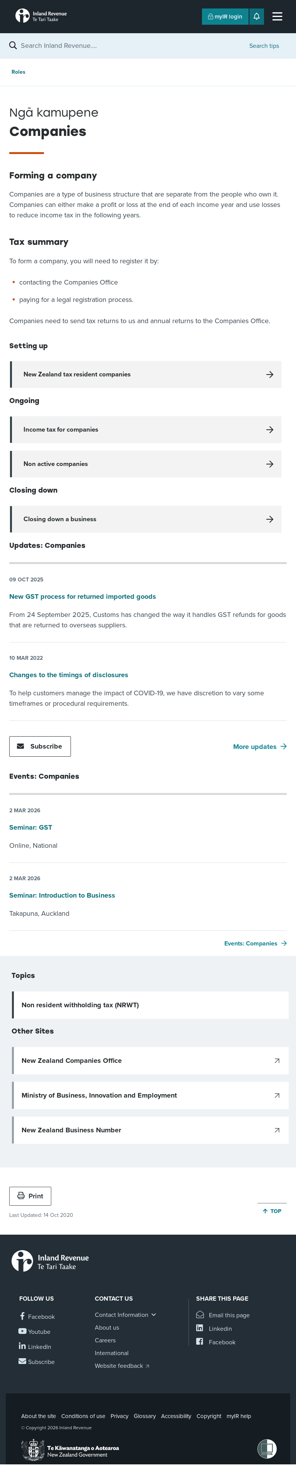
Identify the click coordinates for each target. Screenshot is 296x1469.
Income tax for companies (61, 430)
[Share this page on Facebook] (215, 1342)
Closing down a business (60, 519)
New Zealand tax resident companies (77, 374)
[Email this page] (223, 1315)
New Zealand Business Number (71, 1130)
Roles (18, 72)
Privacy (119, 1416)
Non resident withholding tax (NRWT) (80, 1005)
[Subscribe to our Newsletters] (37, 1362)
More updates (255, 746)
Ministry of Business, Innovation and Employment (99, 1095)
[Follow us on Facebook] (37, 1317)
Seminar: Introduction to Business (62, 895)
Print (30, 1196)
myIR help (239, 1416)
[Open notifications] (256, 16)
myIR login (225, 16)
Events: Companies (251, 943)
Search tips (264, 46)
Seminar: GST (30, 827)
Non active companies (56, 464)
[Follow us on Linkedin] (35, 1347)
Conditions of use (83, 1416)
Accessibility (176, 1416)
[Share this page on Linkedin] (214, 1329)
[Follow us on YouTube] (34, 1332)
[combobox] (131, 45)
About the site (38, 1416)
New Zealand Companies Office (72, 1060)
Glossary (145, 1416)
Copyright (209, 1416)
